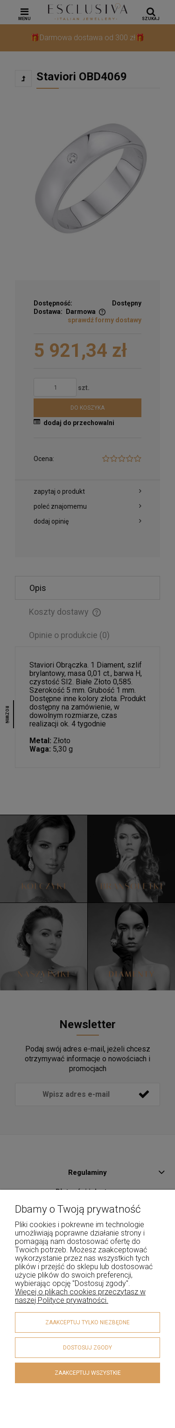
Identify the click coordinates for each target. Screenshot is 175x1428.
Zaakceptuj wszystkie (88, 1373)
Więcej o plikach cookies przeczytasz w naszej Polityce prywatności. (80, 1296)
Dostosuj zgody (87, 1347)
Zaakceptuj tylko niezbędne (87, 1322)
